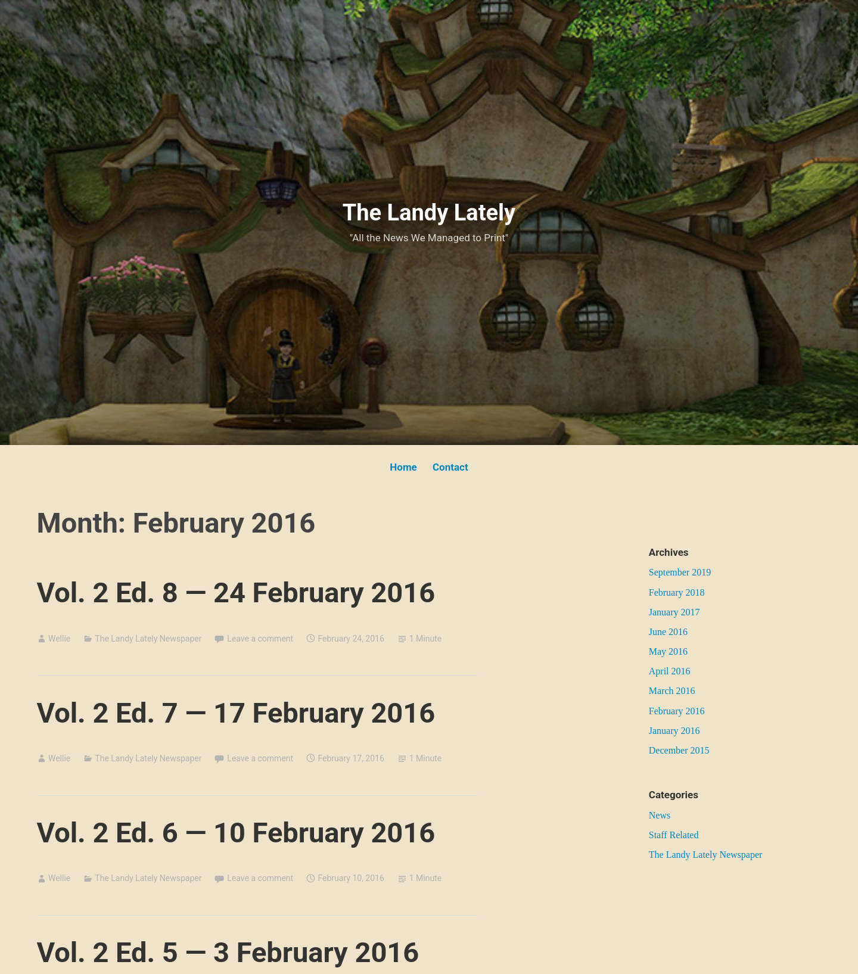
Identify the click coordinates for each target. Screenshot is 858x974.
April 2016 (670, 671)
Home (403, 467)
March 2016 (672, 691)
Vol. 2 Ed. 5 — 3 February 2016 (228, 952)
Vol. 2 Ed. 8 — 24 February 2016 (236, 592)
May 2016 (668, 651)
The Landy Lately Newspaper (148, 638)
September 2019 (680, 572)
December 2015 (679, 750)
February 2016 (677, 711)
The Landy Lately (429, 213)
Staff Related (674, 835)
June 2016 (668, 632)
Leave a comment (260, 638)
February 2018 (677, 592)
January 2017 (674, 612)
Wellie (59, 638)
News (659, 815)
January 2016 (674, 731)
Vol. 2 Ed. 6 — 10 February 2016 (236, 832)
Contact (450, 467)
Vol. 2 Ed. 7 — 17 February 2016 (236, 712)
